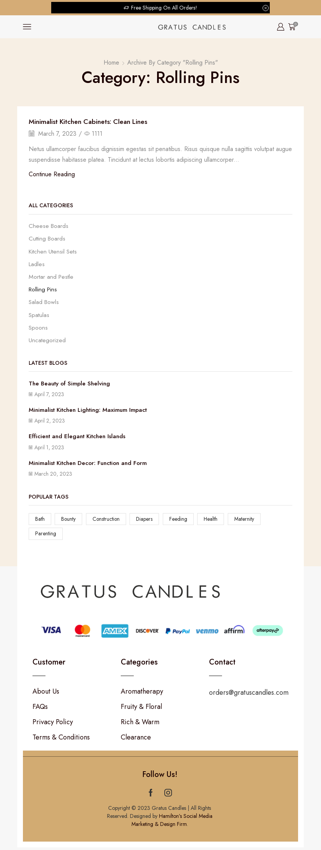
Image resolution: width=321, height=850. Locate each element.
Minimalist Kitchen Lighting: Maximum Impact (90, 411)
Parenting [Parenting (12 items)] (45, 536)
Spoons (38, 329)
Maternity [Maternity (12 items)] (246, 521)
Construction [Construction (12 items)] (107, 521)
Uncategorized (47, 342)
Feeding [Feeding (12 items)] (180, 521)
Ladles (37, 264)
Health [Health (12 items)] (213, 521)
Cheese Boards (49, 226)
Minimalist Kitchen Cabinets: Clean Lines (90, 122)
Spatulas (39, 316)
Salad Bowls (44, 303)
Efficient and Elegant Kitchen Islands (79, 438)
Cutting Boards (48, 238)
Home (111, 62)
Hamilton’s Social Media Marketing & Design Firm (171, 822)
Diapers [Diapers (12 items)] (146, 521)
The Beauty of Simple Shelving (71, 385)
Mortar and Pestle (52, 277)
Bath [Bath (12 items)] (40, 521)
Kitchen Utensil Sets (53, 251)
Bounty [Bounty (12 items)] (69, 521)
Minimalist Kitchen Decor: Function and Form (91, 464)
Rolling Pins (43, 290)
